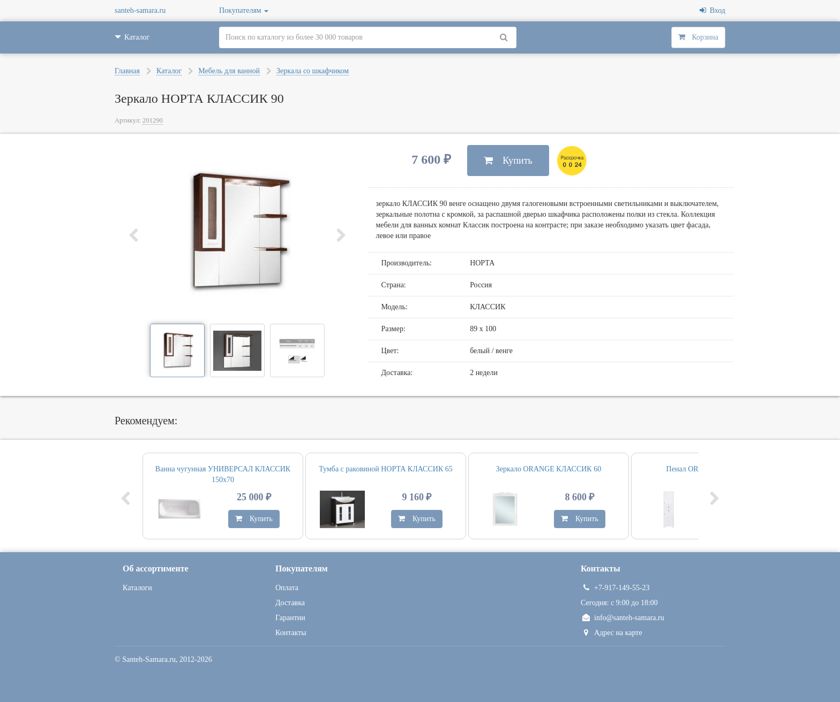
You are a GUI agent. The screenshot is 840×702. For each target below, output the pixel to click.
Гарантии (290, 618)
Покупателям (243, 10)
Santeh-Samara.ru (149, 659)
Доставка (290, 603)
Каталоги (137, 588)
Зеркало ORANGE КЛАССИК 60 (548, 469)
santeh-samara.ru (140, 10)
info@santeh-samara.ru (622, 618)
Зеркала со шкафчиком (312, 71)
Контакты (290, 633)
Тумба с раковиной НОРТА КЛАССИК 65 (385, 469)
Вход (712, 10)
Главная (127, 71)
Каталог (169, 71)
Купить (508, 160)
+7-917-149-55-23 (615, 588)
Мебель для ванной (229, 71)
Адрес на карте (611, 633)
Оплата (286, 588)
